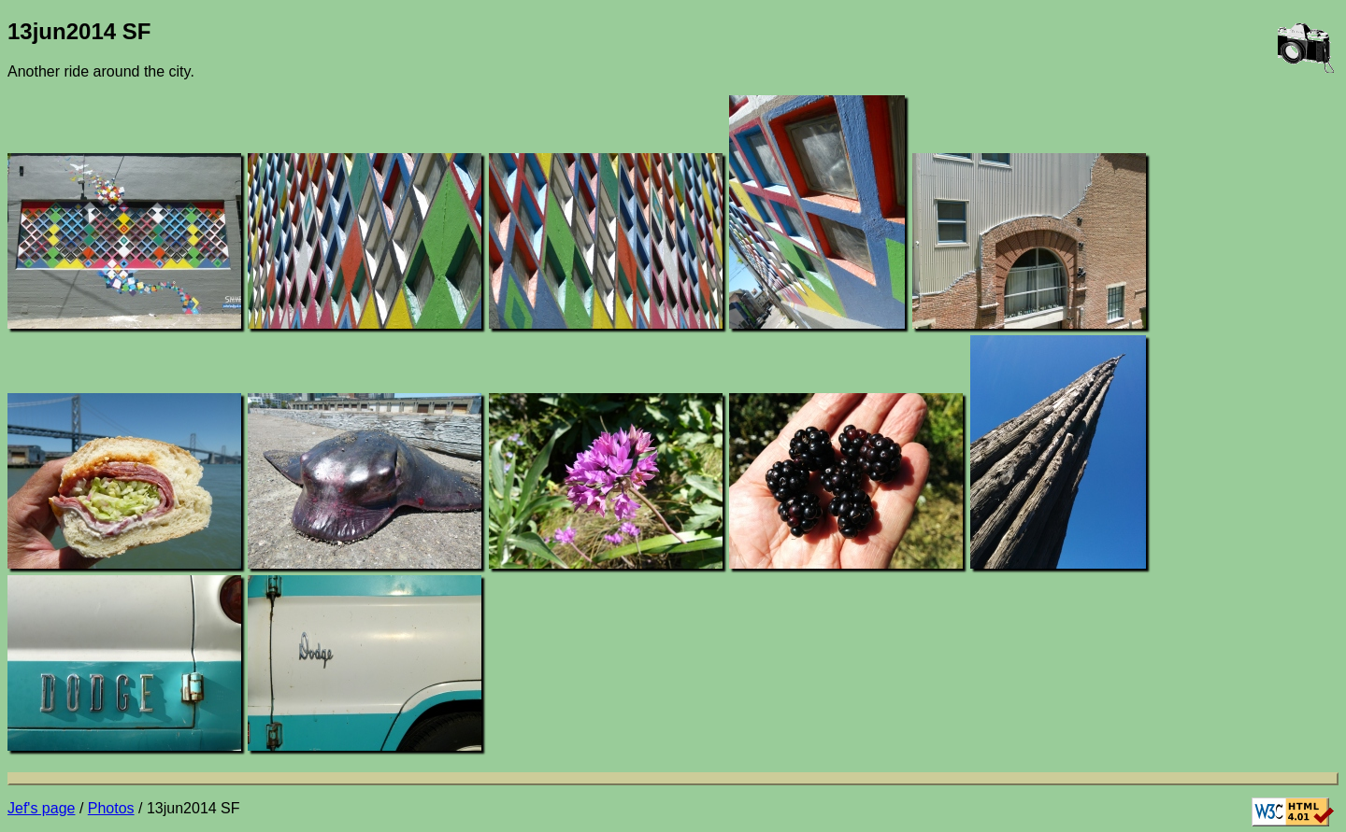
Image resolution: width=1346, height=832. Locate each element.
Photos (111, 808)
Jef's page (41, 808)
